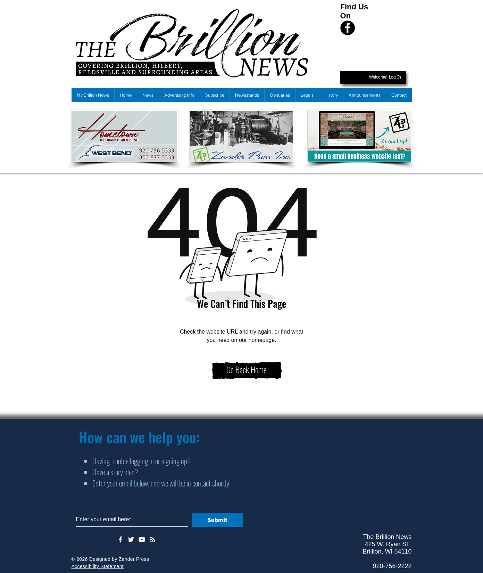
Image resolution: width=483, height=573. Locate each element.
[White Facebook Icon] (120, 539)
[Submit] (217, 520)
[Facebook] (347, 28)
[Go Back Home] (246, 370)
